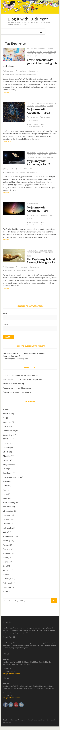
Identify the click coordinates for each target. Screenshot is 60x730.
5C (28, 49)
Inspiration (7, 507)
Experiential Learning (29, 74)
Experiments (8, 481)
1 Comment (32, 71)
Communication (9, 431)
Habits (50, 250)
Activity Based (9, 74)
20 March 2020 (46, 215)
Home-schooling (49, 51)
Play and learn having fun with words (17, 392)
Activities (33, 49)
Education (50, 49)
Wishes (5, 591)
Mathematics (8, 528)
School (5, 557)
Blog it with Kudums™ (28, 19)
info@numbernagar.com (11, 674)
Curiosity (41, 103)
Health (39, 51)
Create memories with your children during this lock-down (30, 63)
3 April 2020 (45, 117)
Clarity (5, 426)
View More (6, 92)
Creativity (7, 443)
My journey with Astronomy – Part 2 (38, 162)
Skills (29, 255)
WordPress (41, 720)
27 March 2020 (21, 169)
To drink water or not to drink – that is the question (22, 379)
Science (50, 105)
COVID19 (41, 49)
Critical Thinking (20, 172)
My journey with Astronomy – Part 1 (38, 209)
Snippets (6, 570)
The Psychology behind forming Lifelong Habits (41, 260)
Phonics (6, 545)
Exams (5, 469)
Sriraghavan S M (8, 71)
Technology (7, 579)
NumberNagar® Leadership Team (16, 359)
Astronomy (31, 103)
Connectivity (42, 152)
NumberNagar (41, 53)
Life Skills (30, 53)
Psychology (32, 56)
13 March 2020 (21, 267)
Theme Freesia (32, 720)
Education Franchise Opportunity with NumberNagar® (24, 353)
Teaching (6, 574)
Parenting (52, 53)
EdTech (5, 452)
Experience (31, 51)
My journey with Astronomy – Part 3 (38, 111)
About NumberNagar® (11, 356)
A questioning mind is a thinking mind (17, 388)
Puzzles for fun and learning (13, 384)
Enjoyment (31, 155)
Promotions (7, 549)
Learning (6, 519)
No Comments (32, 121)
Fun (4, 490)
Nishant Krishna (8, 267)
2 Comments (34, 267)
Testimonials (7, 583)
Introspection (8, 511)
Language (6, 515)
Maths (5, 532)
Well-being (7, 587)
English (5, 460)
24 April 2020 (21, 71)
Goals (43, 126)
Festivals (30, 157)
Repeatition (30, 270)
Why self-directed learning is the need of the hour (22, 375)
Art (4, 418)
